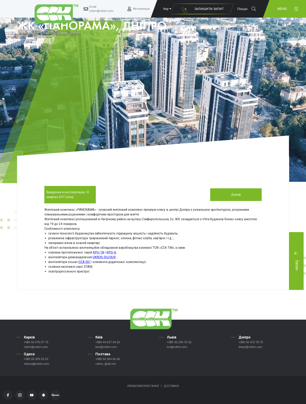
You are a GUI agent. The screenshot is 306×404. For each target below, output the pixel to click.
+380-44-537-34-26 (107, 342)
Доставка (171, 386)
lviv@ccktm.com (177, 347)
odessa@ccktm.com (36, 363)
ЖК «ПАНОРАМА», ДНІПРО (63, 33)
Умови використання (143, 386)
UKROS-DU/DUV (104, 257)
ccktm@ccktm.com (36, 347)
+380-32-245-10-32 (179, 342)
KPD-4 (111, 252)
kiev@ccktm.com (106, 347)
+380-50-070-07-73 (36, 342)
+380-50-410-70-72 (251, 342)
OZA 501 (84, 262)
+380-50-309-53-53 (36, 359)
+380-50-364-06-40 (107, 359)
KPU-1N (98, 252)
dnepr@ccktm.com (250, 347)
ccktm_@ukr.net (105, 363)
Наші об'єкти (29, 33)
